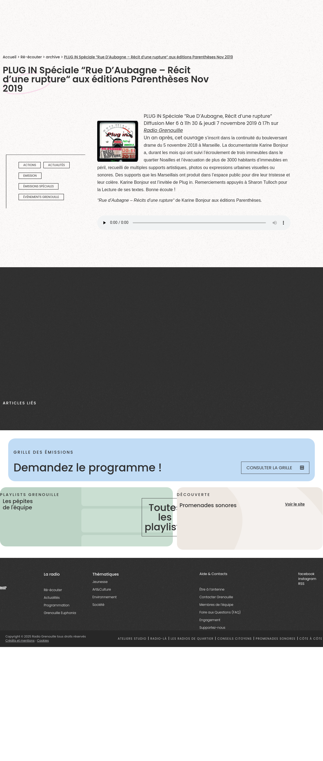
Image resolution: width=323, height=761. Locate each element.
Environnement (104, 597)
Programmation (56, 605)
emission (30, 176)
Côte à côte (311, 639)
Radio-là (158, 639)
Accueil (9, 57)
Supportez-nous (212, 627)
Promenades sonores (276, 639)
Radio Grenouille (163, 130)
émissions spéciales (38, 186)
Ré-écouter (31, 57)
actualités (56, 165)
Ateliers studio (132, 639)
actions (29, 165)
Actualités (52, 597)
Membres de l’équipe (216, 604)
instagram (307, 578)
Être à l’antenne (211, 589)
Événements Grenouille (41, 197)
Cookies (43, 641)
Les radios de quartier (192, 639)
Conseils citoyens (234, 639)
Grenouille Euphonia (60, 612)
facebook (306, 573)
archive (53, 57)
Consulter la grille (275, 468)
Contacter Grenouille (216, 597)
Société (98, 604)
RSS (301, 583)
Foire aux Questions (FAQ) (220, 612)
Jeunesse (100, 581)
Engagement (209, 620)
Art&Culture (101, 589)
